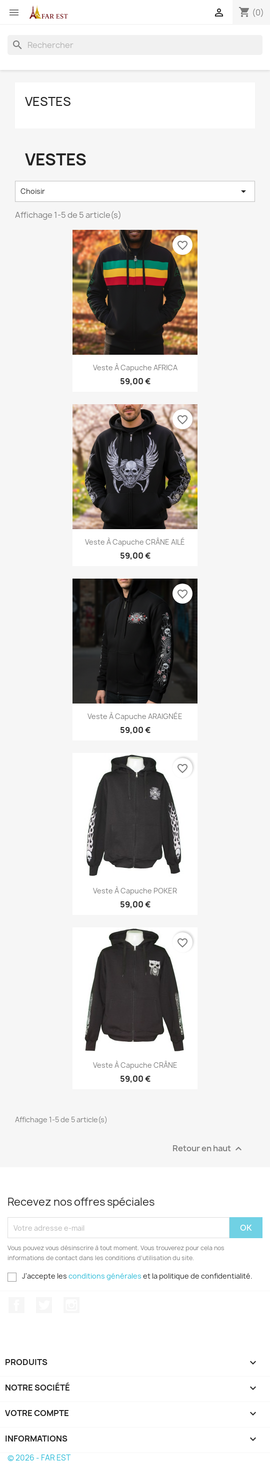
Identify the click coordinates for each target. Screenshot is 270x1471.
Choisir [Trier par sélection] (135, 191)
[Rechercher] (135, 45)
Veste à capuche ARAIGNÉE (135, 716)
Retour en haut (208, 1149)
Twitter (44, 1305)
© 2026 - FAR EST (39, 1458)
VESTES (48, 101)
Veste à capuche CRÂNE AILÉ (135, 542)
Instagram (72, 1305)
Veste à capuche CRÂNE (135, 1065)
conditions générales (105, 1276)
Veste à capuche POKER (135, 890)
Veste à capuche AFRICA (135, 367)
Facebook (16, 1305)
